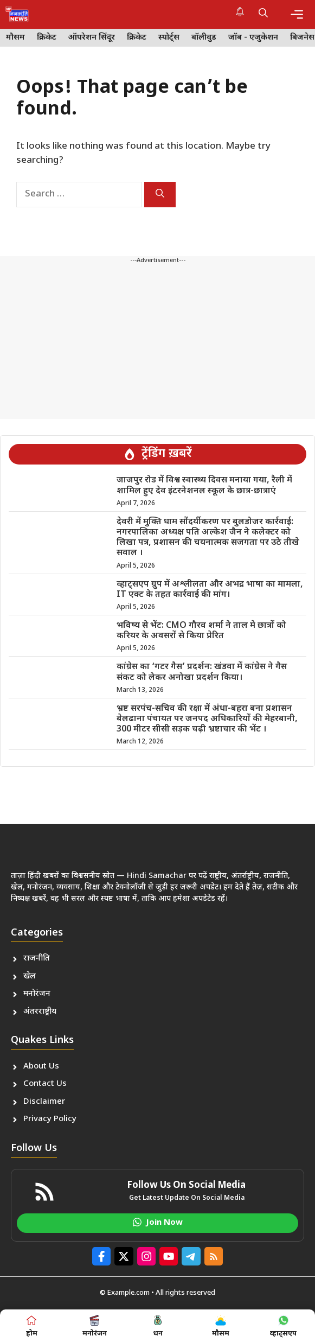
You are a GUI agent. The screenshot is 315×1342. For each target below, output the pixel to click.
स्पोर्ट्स (168, 38)
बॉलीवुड (203, 38)
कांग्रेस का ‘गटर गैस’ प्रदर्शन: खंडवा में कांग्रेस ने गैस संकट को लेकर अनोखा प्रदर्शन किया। (202, 672)
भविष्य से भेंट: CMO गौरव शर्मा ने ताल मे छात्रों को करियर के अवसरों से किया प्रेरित (201, 631)
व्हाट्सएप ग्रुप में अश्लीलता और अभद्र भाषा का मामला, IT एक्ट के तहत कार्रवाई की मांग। (210, 590)
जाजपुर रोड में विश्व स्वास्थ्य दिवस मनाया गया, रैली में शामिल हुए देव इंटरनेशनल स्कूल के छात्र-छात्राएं (204, 486)
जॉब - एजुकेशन (253, 38)
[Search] (160, 194)
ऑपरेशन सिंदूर (91, 38)
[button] (263, 14)
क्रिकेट (46, 38)
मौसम (15, 38)
